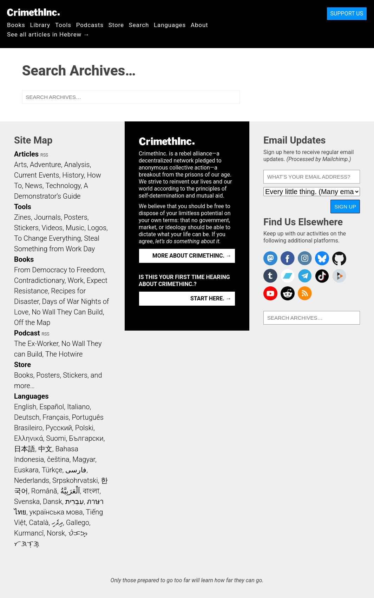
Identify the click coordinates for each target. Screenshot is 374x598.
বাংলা (91, 491)
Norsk (56, 533)
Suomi (56, 438)
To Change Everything (47, 238)
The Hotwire (64, 354)
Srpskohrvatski (75, 480)
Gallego (77, 522)
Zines (22, 217)
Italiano (78, 407)
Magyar (83, 459)
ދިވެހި (57, 522)
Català (38, 522)
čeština (58, 459)
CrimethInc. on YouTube (270, 293)
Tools (63, 24)
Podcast (27, 333)
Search (139, 24)
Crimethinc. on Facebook (288, 258)
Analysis (77, 164)
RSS (44, 155)
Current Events (36, 175)
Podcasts (90, 24)
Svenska (27, 501)
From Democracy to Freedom (59, 270)
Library (40, 24)
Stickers (26, 228)
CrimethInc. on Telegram (305, 276)
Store (116, 24)
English (25, 407)
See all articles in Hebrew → (48, 34)
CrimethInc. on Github (339, 258)
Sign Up (345, 207)
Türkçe (52, 470)
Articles (26, 154)
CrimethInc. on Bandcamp (288, 276)
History (73, 175)
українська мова (56, 512)
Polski (84, 428)
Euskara (26, 470)
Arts (20, 164)
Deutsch (26, 417)
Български (86, 438)
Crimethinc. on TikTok (322, 276)
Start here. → (210, 298)
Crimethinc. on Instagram (305, 258)
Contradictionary (39, 280)
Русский (59, 428)
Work (76, 280)
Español (51, 407)
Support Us (346, 13)
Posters (75, 217)
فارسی (75, 470)
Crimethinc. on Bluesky (322, 258)
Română (44, 491)
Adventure (45, 164)
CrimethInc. (33, 12)
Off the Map (32, 322)
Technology (62, 185)
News (33, 185)
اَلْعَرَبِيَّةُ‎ (70, 491)
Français (55, 417)
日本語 (24, 449)
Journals (47, 217)
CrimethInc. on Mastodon (270, 258)
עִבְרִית (74, 501)
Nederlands (31, 480)
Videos (52, 228)
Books (16, 24)
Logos (96, 228)
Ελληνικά (28, 438)
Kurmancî (29, 533)
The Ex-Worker (36, 343)
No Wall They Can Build (67, 312)
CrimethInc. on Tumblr (270, 276)
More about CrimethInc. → (191, 255)
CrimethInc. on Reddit (288, 293)
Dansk (52, 501)
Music (75, 228)
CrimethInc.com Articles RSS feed (305, 293)
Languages (170, 24)
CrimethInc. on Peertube (339, 276)
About (199, 24)
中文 (45, 449)
